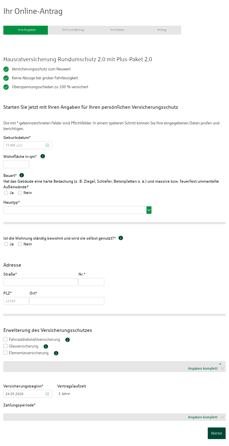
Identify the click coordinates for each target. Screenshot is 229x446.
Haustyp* (11, 202)
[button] (42, 156)
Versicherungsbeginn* (23, 386)
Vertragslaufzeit (71, 386)
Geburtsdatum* (17, 137)
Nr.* (82, 274)
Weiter (216, 433)
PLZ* (7, 293)
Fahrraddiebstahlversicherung (34, 339)
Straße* (10, 274)
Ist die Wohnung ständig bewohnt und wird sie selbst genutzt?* (63, 238)
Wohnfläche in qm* (24, 156)
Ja (12, 193)
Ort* (33, 293)
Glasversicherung (23, 346)
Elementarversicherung (29, 352)
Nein (27, 193)
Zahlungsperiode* (19, 405)
